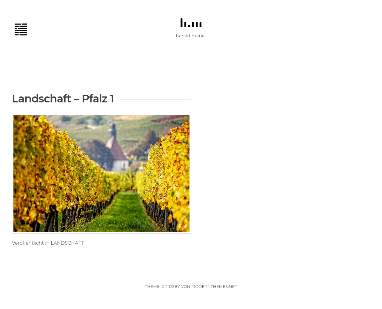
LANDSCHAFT (67, 243)
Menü (24, 29)
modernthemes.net (214, 286)
